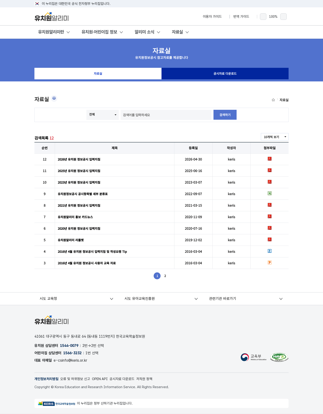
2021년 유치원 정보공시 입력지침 (81, 205)
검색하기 (225, 115)
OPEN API (105, 379)
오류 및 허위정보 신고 (78, 379)
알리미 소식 (144, 32)
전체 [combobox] (92, 114)
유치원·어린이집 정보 (99, 32)
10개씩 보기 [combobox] (270, 137)
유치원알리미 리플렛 (72, 240)
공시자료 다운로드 (225, 74)
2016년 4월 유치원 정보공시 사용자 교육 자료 (89, 263)
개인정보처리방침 (47, 379)
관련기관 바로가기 (222, 298)
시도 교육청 (49, 298)
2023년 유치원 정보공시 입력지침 (81, 182)
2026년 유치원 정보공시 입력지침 (81, 159)
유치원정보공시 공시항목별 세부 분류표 (85, 193)
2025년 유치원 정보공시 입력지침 (81, 170)
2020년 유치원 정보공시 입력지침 (81, 228)
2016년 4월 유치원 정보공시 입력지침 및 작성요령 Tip (95, 251)
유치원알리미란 (51, 32)
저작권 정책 (153, 379)
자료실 (177, 32)
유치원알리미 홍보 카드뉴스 (77, 216)
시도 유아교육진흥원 (140, 298)
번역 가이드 (243, 17)
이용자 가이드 (214, 17)
